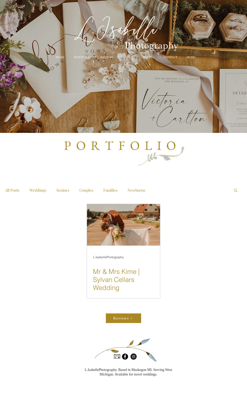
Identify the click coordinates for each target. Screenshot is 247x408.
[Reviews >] (123, 318)
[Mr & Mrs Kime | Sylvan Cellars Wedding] (123, 225)
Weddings (37, 190)
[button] (190, 57)
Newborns (136, 190)
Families (110, 190)
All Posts (12, 190)
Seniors (62, 190)
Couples (86, 190)
